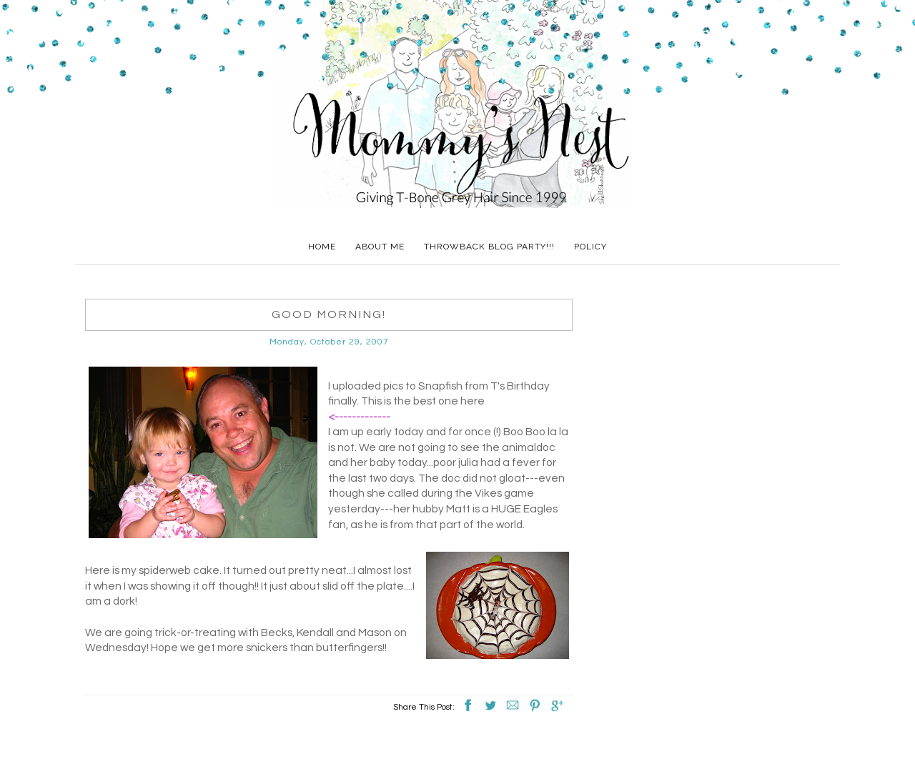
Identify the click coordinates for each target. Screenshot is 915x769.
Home (322, 247)
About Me (380, 247)
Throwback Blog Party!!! (489, 247)
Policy (590, 247)
